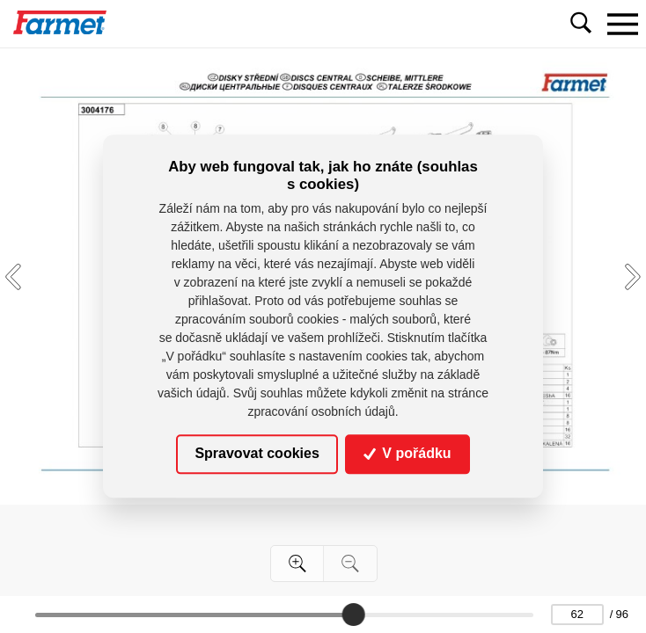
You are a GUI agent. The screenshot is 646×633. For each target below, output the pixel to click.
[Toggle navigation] (622, 23)
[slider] (352, 614)
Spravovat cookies (257, 454)
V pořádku (407, 454)
